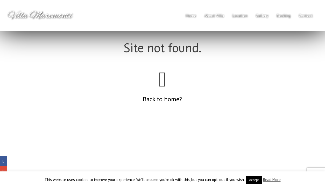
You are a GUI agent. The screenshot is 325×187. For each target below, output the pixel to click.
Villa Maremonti (40, 15)
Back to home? (162, 99)
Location (240, 15)
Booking (284, 15)
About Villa (214, 15)
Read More (272, 179)
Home (191, 15)
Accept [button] (254, 180)
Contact (306, 15)
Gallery (262, 15)
